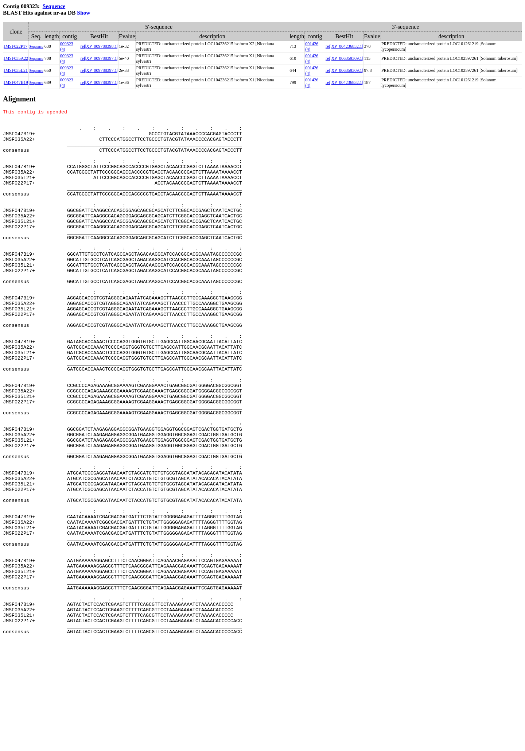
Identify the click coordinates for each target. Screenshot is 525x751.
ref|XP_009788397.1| (99, 58)
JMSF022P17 (15, 46)
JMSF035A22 (16, 58)
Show (83, 12)
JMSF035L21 (16, 70)
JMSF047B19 (16, 82)
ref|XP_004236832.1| (344, 46)
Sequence (54, 6)
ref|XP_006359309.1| (344, 58)
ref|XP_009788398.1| (99, 46)
